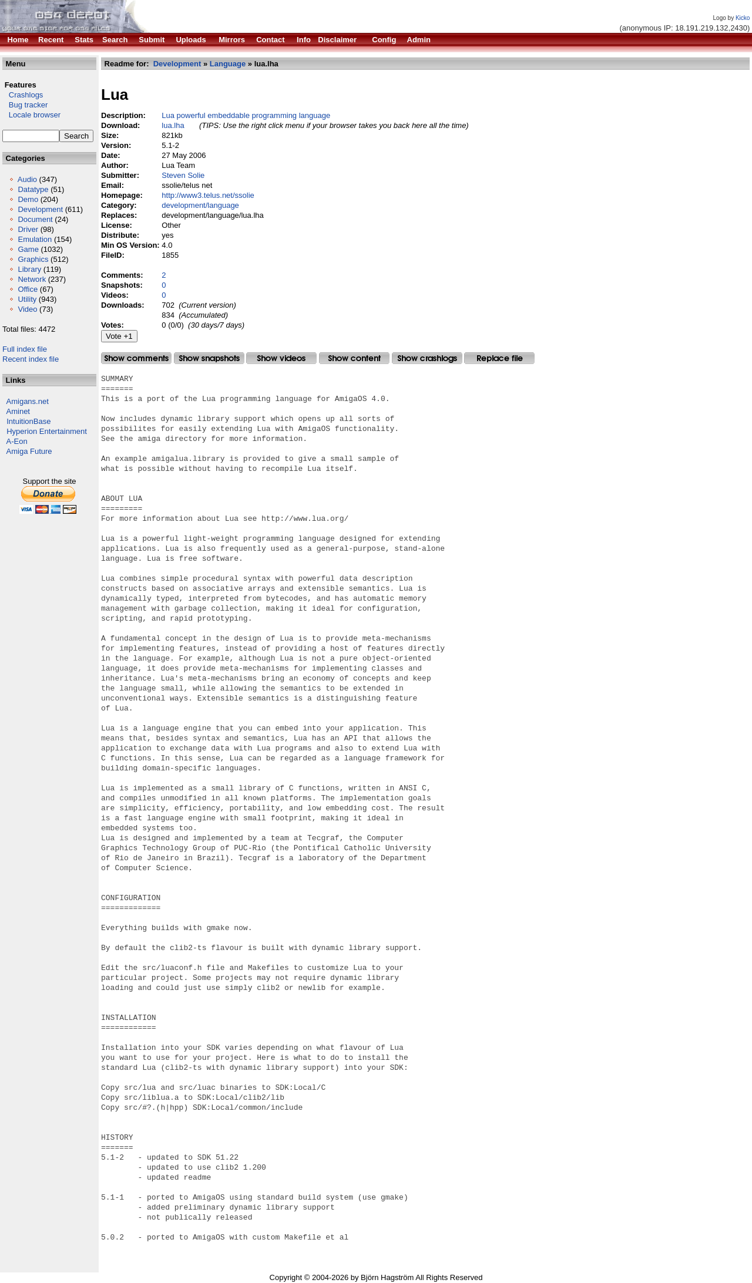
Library (29, 269)
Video (27, 309)
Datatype (33, 189)
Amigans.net (27, 401)
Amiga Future (29, 451)
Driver (28, 229)
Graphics (33, 259)
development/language (200, 205)
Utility (27, 299)
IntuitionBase (28, 421)
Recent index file (30, 359)
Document (35, 219)
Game (28, 249)
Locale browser (31, 114)
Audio (27, 179)
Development (40, 209)
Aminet (18, 411)
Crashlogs (22, 94)
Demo (28, 199)
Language (228, 63)
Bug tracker (25, 104)
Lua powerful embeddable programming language (246, 115)
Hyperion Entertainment (46, 431)
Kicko (743, 18)
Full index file (24, 349)
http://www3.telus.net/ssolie (208, 195)
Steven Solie (183, 175)
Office (28, 289)
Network (32, 279)
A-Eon (17, 441)
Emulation (35, 239)
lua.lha (173, 125)
